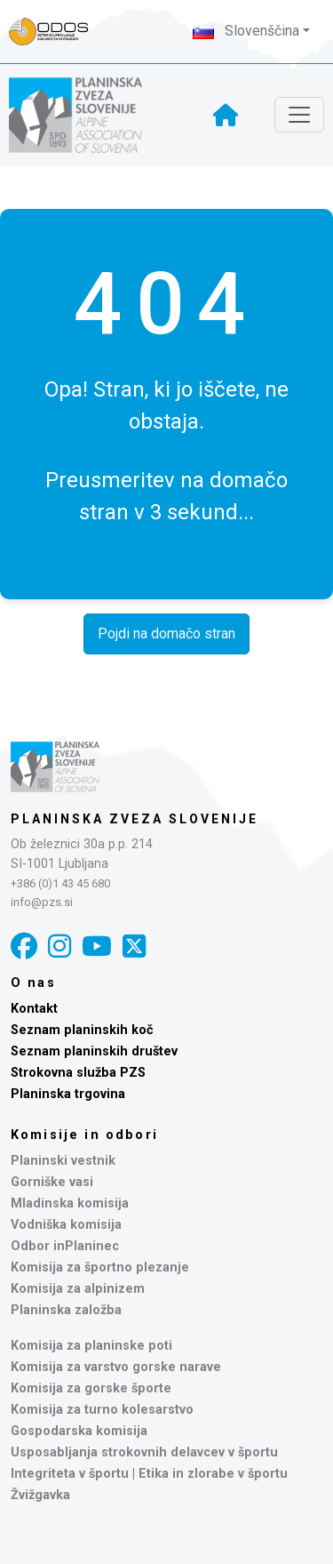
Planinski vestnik (63, 1160)
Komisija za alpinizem (78, 1288)
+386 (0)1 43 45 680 (60, 883)
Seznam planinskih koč (82, 1030)
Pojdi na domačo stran (166, 633)
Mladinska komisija (70, 1203)
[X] (134, 946)
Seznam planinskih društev (94, 1051)
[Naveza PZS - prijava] (58, 31)
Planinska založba (66, 1310)
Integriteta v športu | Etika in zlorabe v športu (149, 1473)
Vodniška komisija (66, 1224)
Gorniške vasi (52, 1182)
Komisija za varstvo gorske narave (116, 1367)
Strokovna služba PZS (78, 1072)
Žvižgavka (40, 1495)
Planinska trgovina (68, 1094)
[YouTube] (97, 946)
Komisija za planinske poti (91, 1345)
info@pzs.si (42, 902)
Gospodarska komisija (79, 1431)
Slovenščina (246, 30)
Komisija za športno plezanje (100, 1267)
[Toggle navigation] (299, 114)
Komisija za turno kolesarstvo (102, 1409)
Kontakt (34, 1008)
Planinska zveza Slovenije (134, 819)
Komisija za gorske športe (91, 1388)
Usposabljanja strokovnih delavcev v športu (144, 1452)
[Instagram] (59, 946)
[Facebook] (24, 946)
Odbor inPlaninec (65, 1246)
